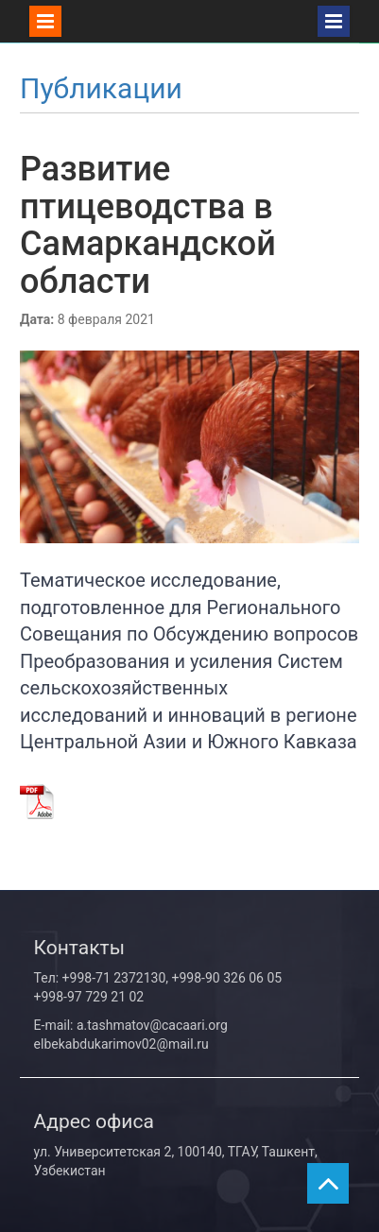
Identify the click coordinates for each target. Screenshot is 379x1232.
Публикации (101, 88)
